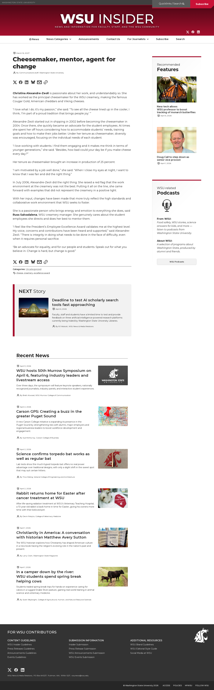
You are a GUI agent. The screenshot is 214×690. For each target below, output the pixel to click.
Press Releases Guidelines (20, 648)
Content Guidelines (21, 640)
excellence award (42, 273)
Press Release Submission (82, 648)
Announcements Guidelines (21, 653)
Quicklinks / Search (170, 3)
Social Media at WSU (141, 653)
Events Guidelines (16, 657)
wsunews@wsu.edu (80, 675)
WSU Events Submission (82, 657)
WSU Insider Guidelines (19, 644)
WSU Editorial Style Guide (143, 648)
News (35, 39)
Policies (177, 685)
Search (180, 39)
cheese (19, 273)
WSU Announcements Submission (87, 653)
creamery (28, 273)
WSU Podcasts (177, 262)
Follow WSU (202, 685)
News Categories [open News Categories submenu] (57, 39)
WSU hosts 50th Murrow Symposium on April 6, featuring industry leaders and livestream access (53, 375)
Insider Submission (78, 644)
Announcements (89, 39)
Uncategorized (33, 269)
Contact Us (113, 39)
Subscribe (202, 4)
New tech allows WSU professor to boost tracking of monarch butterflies (176, 109)
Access (166, 685)
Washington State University (18, 2)
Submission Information (86, 640)
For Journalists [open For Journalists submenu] (136, 39)
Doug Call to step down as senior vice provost (173, 158)
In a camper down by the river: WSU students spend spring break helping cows (48, 576)
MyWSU (188, 685)
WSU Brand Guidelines (142, 644)
